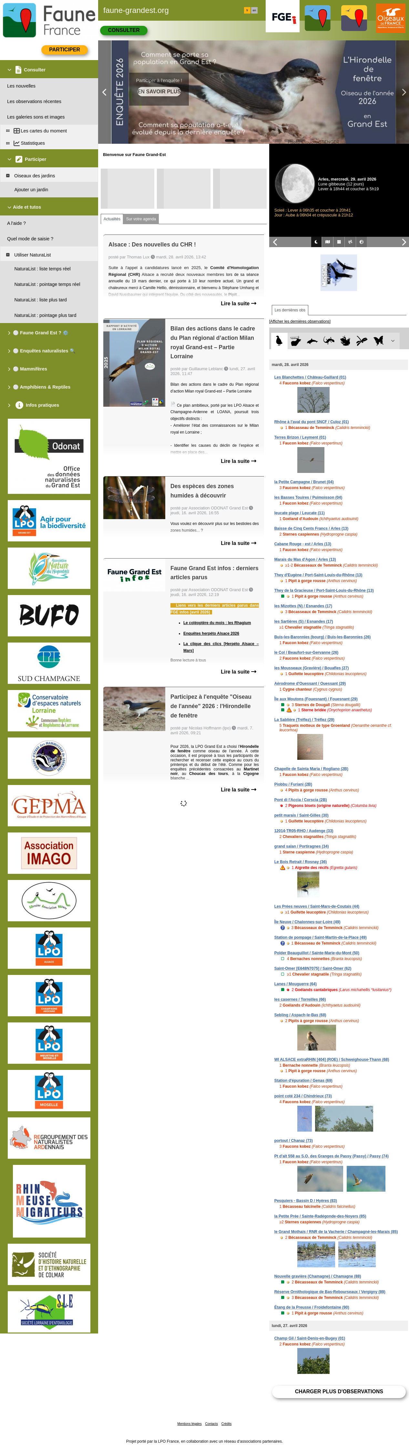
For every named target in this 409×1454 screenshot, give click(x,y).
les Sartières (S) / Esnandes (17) (303, 621)
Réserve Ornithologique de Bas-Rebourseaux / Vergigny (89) (329, 1292)
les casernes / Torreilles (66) (300, 999)
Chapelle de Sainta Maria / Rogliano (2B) (311, 769)
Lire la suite (238, 303)
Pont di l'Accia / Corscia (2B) (300, 800)
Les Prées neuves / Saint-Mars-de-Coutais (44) (316, 906)
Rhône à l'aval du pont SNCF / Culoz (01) (311, 422)
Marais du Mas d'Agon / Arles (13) (305, 559)
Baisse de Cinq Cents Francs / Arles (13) (311, 528)
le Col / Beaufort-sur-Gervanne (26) (306, 652)
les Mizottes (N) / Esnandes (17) (303, 606)
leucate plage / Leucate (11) (299, 513)
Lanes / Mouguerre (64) (295, 984)
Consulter (123, 30)
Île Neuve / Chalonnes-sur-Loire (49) (307, 922)
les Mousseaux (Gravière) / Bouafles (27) (311, 668)
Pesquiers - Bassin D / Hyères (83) (305, 1200)
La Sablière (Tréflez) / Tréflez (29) (304, 719)
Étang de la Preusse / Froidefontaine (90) (311, 1307)
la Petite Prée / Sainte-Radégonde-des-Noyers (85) (320, 1216)
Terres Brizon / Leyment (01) (300, 437)
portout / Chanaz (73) (293, 1140)
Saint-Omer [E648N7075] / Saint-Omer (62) (313, 968)
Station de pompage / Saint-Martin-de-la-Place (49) (320, 937)
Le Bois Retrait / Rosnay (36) (300, 862)
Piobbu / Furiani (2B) (293, 784)
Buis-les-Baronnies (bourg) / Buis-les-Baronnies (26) (322, 637)
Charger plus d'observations (339, 1391)
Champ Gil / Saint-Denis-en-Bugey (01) (309, 1338)
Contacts (211, 1424)
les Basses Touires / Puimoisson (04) (308, 497)
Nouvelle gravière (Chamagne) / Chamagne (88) (317, 1276)
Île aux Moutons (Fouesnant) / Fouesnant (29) (316, 699)
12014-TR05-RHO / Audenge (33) (303, 831)
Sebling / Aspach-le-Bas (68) (300, 1015)
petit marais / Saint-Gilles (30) (301, 815)
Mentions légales (190, 1424)
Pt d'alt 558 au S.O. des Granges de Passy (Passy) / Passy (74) (331, 1156)
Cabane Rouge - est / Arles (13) (302, 544)
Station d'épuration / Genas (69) (303, 1080)
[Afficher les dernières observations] (300, 321)
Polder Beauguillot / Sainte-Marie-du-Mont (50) (316, 953)
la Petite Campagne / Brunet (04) (304, 482)
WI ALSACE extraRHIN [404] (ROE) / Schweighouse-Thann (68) (331, 1059)
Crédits (226, 1424)
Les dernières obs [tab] (290, 310)
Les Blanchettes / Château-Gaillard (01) (310, 377)
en (254, 10)
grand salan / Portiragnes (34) (301, 846)
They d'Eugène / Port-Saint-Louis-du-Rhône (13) (318, 575)
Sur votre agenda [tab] (141, 219)
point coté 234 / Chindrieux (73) (303, 1096)
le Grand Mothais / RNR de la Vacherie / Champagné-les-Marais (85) (336, 1231)
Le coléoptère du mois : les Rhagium (217, 623)
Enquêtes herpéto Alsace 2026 (211, 633)
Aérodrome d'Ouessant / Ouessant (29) (310, 683)
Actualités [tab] (112, 219)
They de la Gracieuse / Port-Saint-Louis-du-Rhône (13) (324, 590)
